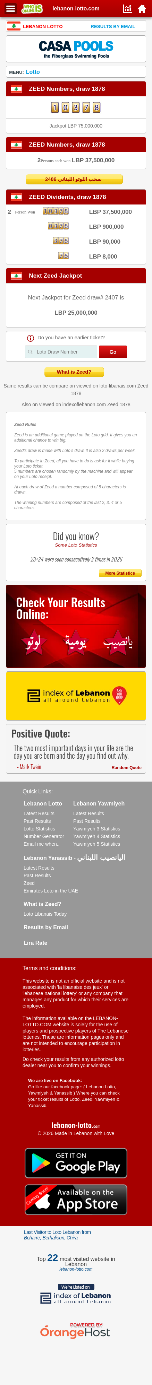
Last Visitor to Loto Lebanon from (57, 1234)
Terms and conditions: (50, 968)
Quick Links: (38, 791)
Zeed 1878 (118, 404)
